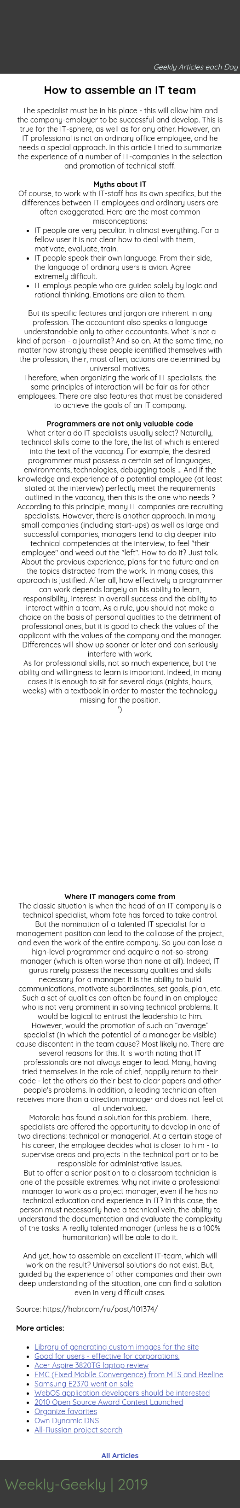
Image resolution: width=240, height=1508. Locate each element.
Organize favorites (65, 1411)
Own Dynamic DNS (66, 1420)
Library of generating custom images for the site (116, 1346)
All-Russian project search (78, 1429)
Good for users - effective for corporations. (106, 1356)
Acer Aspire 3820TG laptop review (91, 1365)
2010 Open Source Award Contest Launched (108, 1402)
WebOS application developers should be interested (122, 1392)
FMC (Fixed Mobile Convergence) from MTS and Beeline (128, 1374)
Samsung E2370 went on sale (83, 1383)
